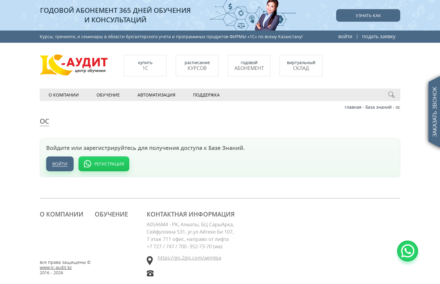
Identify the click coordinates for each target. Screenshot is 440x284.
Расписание (197, 65)
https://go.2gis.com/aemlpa (189, 257)
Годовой (249, 65)
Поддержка (206, 95)
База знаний (378, 107)
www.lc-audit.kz (56, 267)
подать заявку (378, 36)
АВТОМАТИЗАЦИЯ (156, 95)
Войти (60, 164)
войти (345, 36)
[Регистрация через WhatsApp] (104, 163)
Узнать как (368, 15)
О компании (64, 95)
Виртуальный (301, 65)
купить (145, 65)
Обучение (108, 95)
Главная (353, 107)
